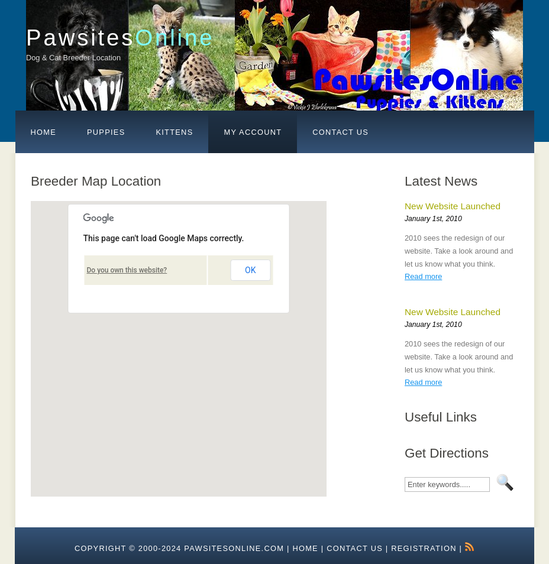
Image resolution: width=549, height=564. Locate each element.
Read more (423, 276)
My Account (253, 132)
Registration (423, 548)
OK (250, 270)
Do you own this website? (127, 270)
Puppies (106, 132)
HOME (305, 548)
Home (44, 132)
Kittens (174, 132)
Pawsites (120, 37)
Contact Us (340, 132)
